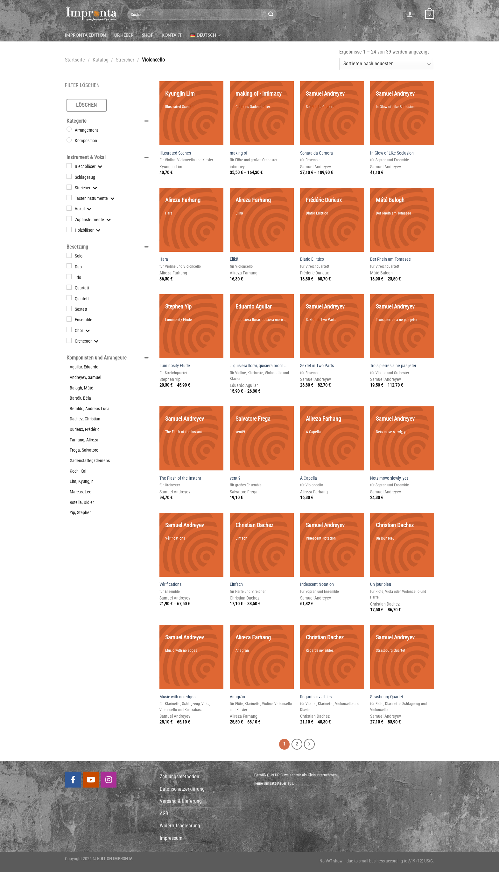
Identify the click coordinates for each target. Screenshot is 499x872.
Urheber (124, 35)
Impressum (171, 838)
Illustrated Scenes (175, 153)
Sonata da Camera (316, 153)
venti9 (235, 478)
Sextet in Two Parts (317, 365)
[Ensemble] (69, 319)
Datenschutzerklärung (182, 789)
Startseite (75, 60)
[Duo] (69, 265)
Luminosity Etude (174, 365)
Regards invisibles (316, 697)
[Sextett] (69, 308)
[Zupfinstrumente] (69, 218)
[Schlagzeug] (69, 176)
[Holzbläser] (69, 229)
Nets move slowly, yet (389, 478)
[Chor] (69, 329)
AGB (164, 813)
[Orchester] (69, 340)
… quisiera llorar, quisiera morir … (258, 365)
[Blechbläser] (69, 165)
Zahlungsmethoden (179, 777)
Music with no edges (177, 697)
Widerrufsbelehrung (180, 826)
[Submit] (270, 14)
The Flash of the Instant (180, 478)
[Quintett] (69, 297)
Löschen (86, 105)
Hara (163, 259)
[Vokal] (69, 208)
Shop (147, 35)
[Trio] (69, 276)
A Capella (308, 478)
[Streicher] (69, 186)
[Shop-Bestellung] (386, 64)
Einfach (236, 584)
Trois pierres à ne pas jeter (393, 365)
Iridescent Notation (317, 584)
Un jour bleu (380, 584)
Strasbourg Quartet (386, 697)
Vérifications (170, 584)
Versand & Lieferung (181, 801)
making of (238, 153)
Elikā (234, 259)
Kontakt (172, 35)
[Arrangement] (69, 129)
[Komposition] (69, 139)
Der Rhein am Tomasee (390, 259)
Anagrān (237, 697)
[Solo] (69, 255)
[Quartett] (69, 287)
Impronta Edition (85, 35)
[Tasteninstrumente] (69, 197)
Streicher (125, 60)
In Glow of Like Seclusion (392, 153)
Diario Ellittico (312, 259)
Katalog (101, 60)
